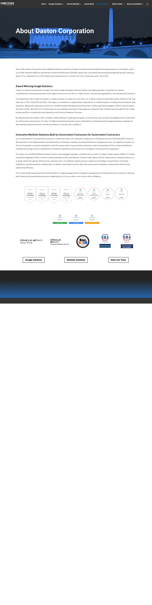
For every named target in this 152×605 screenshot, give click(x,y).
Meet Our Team (118, 260)
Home (43, 4)
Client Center (117, 4)
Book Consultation (134, 4)
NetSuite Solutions (76, 260)
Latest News (89, 4)
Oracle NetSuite (73, 4)
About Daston (102, 4)
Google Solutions (55, 4)
